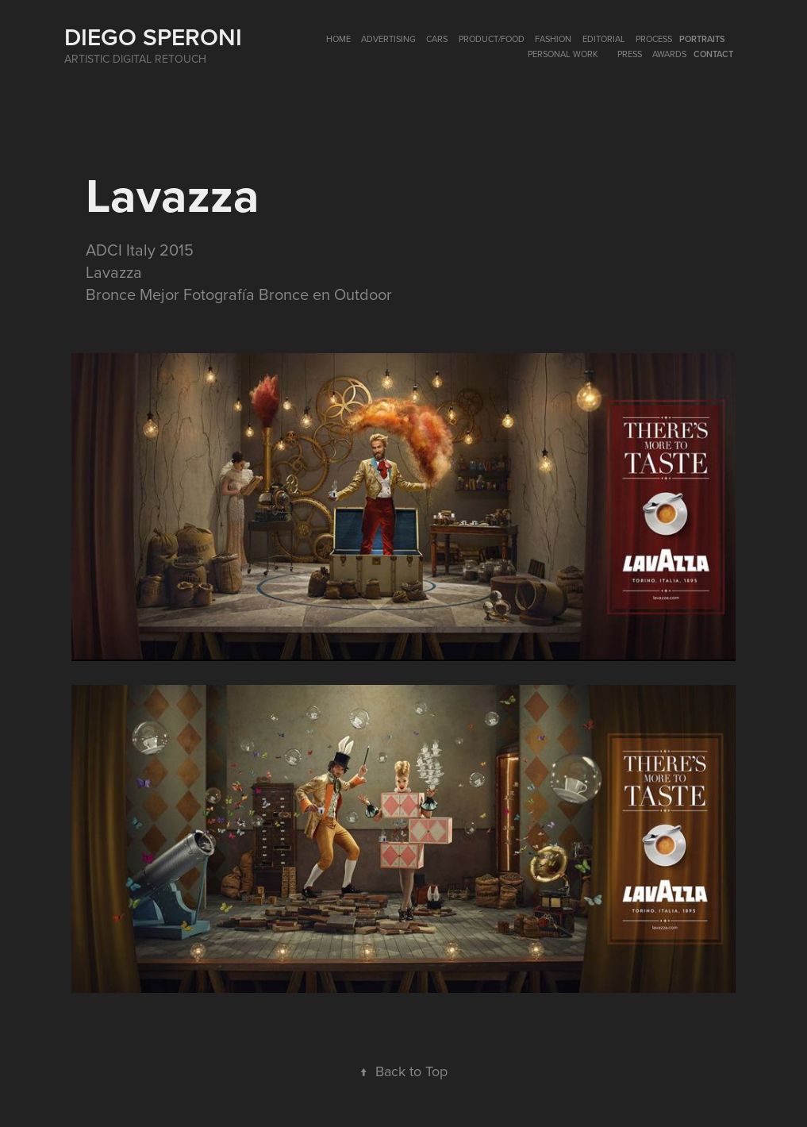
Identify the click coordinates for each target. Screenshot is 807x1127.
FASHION (553, 39)
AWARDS (669, 54)
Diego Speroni (153, 37)
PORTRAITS (702, 39)
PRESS (629, 54)
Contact (713, 54)
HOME (338, 39)
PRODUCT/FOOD (492, 39)
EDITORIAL (603, 39)
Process (654, 39)
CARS (437, 39)
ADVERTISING (388, 39)
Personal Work (563, 54)
